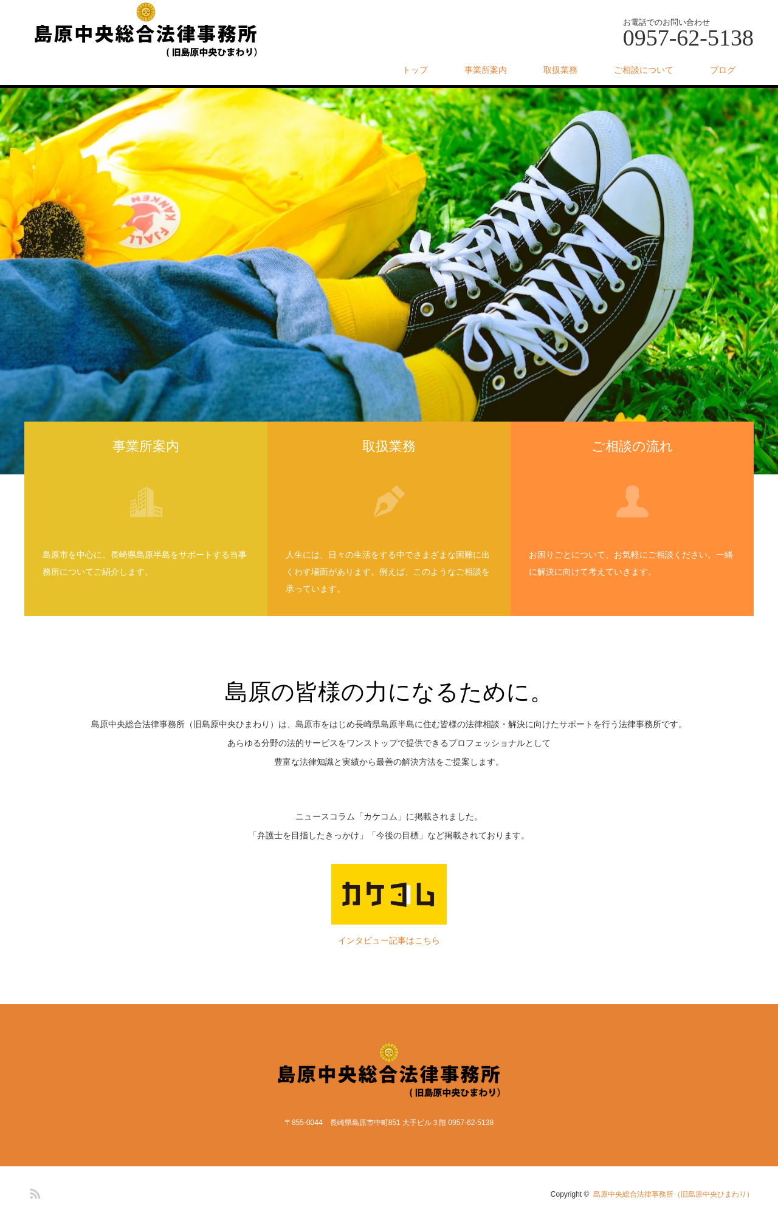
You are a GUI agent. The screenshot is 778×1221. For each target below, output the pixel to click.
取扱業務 (560, 70)
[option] (389, 281)
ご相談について (643, 70)
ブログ (722, 70)
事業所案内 (485, 70)
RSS (33, 1192)
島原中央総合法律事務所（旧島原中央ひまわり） (673, 1194)
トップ (415, 70)
